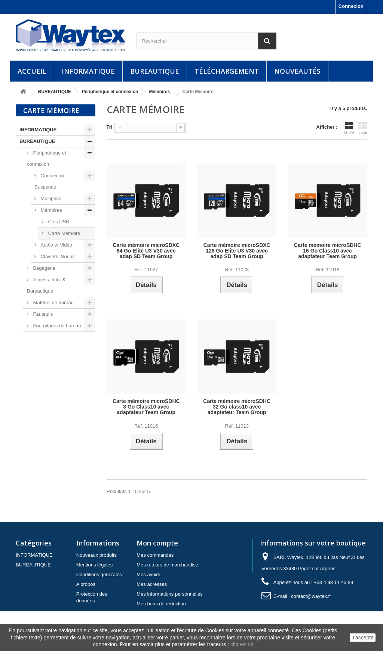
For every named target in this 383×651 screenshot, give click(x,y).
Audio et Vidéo (55, 245)
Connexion (351, 6)
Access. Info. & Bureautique (46, 285)
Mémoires (50, 210)
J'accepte (363, 638)
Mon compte (157, 542)
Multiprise (50, 198)
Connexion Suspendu (49, 181)
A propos (85, 584)
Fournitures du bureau (56, 325)
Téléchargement (226, 71)
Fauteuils (42, 314)
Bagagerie (43, 268)
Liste (362, 128)
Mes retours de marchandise (167, 565)
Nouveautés (297, 71)
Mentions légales (94, 565)
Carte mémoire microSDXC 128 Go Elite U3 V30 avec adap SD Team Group (236, 250)
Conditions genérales (99, 574)
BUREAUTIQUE (154, 71)
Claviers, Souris (57, 256)
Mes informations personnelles (169, 594)
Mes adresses (152, 584)
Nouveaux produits (96, 555)
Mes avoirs (148, 574)
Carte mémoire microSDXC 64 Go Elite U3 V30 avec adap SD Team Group (146, 250)
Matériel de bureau (53, 302)
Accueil (32, 71)
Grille (349, 128)
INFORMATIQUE (88, 71)
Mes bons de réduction (161, 603)
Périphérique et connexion (46, 158)
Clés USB (58, 221)
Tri (110, 127)
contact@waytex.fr (311, 596)
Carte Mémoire (63, 233)
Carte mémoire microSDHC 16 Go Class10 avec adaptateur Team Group (327, 250)
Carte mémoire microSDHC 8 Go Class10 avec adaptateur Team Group (146, 406)
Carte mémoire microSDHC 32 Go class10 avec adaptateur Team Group (236, 406)
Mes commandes (155, 555)
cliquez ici (241, 644)
